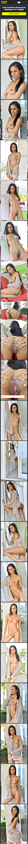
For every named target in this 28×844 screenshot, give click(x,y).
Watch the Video (14, 14)
